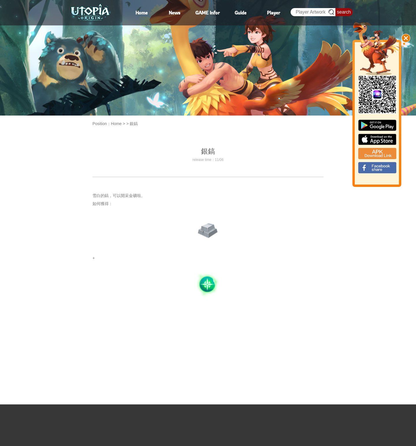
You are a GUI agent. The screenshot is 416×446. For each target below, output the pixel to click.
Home (116, 123)
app (377, 139)
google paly (377, 125)
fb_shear (377, 167)
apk (377, 153)
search (344, 12)
